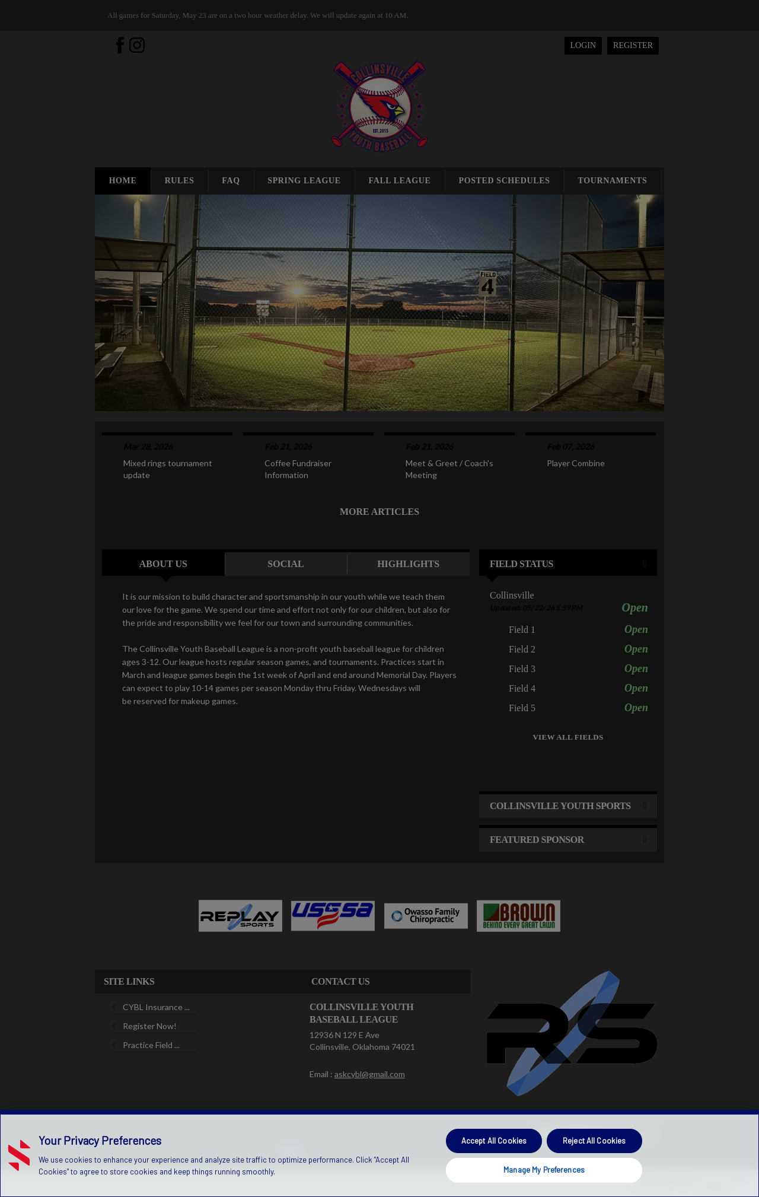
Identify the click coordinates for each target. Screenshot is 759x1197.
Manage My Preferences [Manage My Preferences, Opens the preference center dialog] (544, 1169)
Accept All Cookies (494, 1140)
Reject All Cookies (594, 1140)
